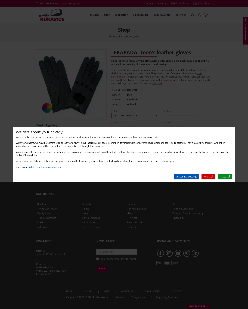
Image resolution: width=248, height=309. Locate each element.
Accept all (225, 176)
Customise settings (186, 176)
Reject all (208, 176)
